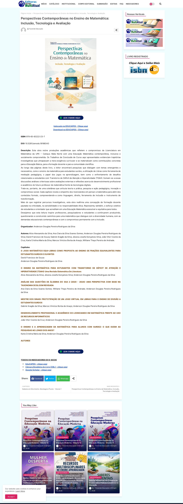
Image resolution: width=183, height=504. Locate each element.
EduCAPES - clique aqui (36, 364)
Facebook (38, 379)
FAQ (121, 4)
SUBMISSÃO (102, 4)
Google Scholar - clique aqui (38, 370)
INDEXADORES (132, 4)
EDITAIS (113, 4)
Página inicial (26, 13)
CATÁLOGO (54, 4)
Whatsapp (64, 379)
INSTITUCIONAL (69, 4)
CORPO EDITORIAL (86, 4)
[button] (160, 3)
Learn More (20, 491)
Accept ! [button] (11, 497)
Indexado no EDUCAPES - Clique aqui (71, 126)
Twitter (51, 379)
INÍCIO (44, 4)
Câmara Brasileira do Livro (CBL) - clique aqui (46, 367)
